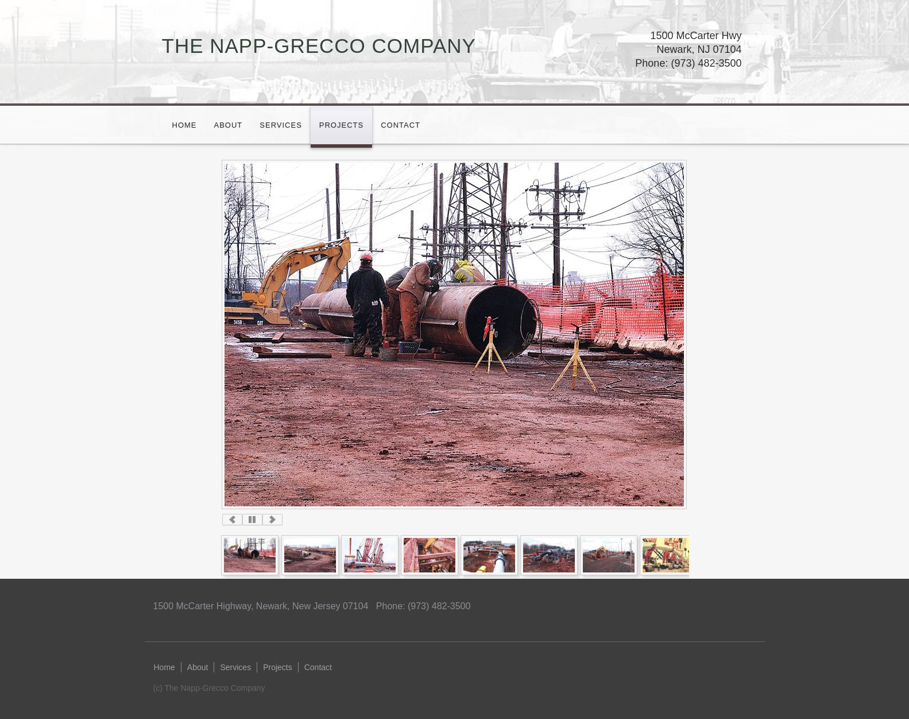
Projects (341, 125)
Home (184, 125)
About (228, 125)
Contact (400, 125)
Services (281, 125)
